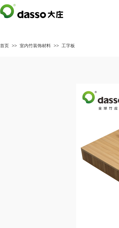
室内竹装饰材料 (35, 45)
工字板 (68, 45)
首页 (4, 45)
